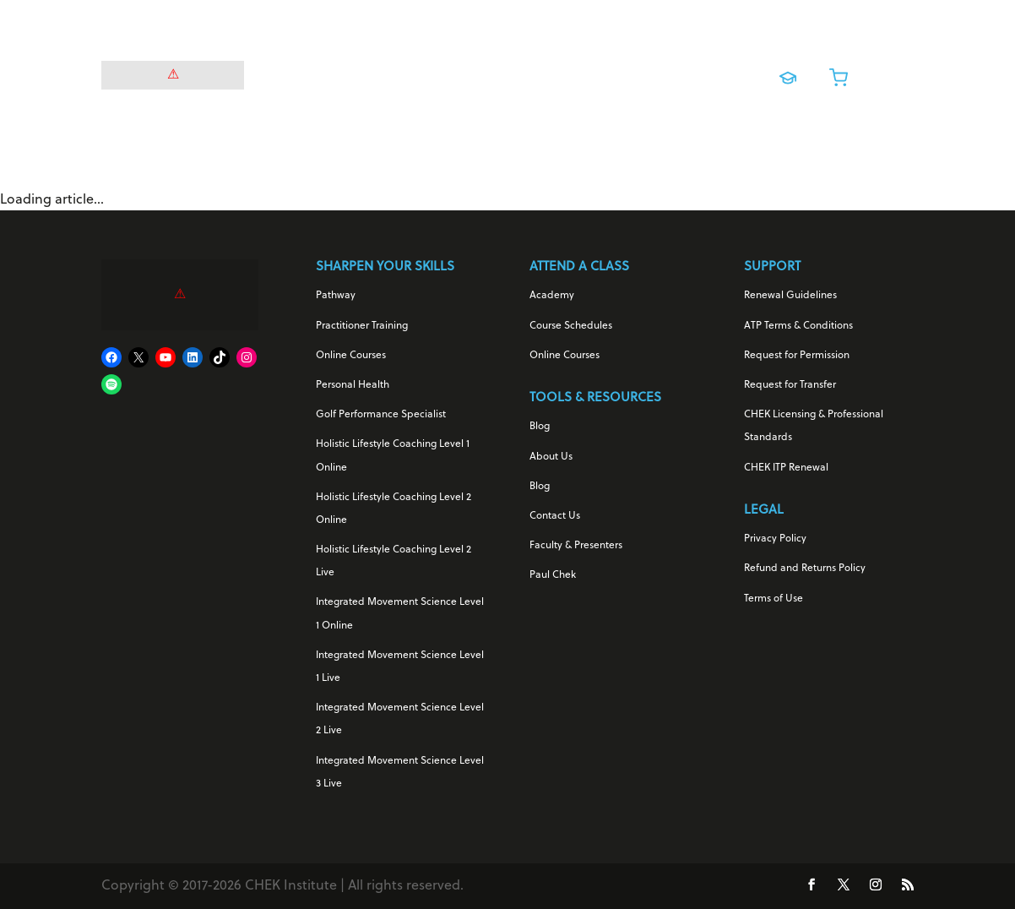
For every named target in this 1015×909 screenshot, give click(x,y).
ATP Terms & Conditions (798, 326)
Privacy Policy (775, 539)
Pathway (336, 296)
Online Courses (577, 73)
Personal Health (352, 385)
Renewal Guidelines (790, 296)
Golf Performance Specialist (381, 415)
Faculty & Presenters (575, 546)
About (499, 102)
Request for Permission (796, 356)
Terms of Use (773, 599)
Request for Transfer (790, 385)
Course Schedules (570, 326)
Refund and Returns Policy (805, 568)
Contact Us (554, 516)
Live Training (674, 73)
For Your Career (454, 73)
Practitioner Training (362, 326)
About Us (551, 457)
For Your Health (331, 73)
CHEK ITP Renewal (786, 468)
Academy (551, 296)
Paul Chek (552, 575)
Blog (539, 427)
